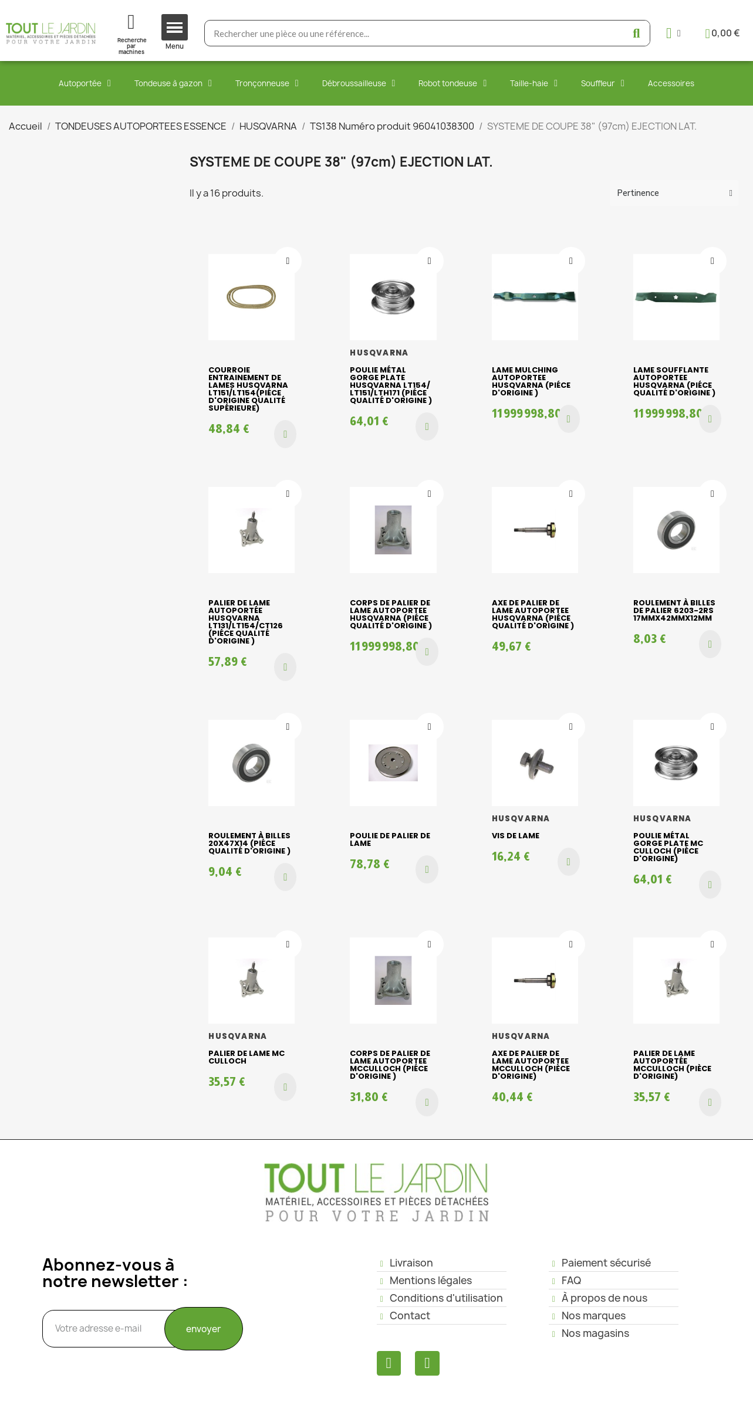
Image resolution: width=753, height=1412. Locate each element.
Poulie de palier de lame (390, 839)
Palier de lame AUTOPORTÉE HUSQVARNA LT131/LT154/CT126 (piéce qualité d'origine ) (245, 621)
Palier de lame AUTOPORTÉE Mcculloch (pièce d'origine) (672, 1065)
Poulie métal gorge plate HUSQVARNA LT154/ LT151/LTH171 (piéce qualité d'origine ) (391, 385)
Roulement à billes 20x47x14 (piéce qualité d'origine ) (249, 843)
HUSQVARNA (379, 352)
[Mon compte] (673, 33)
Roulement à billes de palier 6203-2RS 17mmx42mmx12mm (674, 610)
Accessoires (671, 83)
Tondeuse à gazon (173, 83)
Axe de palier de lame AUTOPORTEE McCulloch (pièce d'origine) (531, 1065)
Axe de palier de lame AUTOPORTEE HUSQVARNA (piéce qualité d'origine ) (533, 614)
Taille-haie (534, 83)
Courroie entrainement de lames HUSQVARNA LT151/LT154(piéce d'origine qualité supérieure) (248, 389)
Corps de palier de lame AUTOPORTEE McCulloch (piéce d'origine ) (390, 1065)
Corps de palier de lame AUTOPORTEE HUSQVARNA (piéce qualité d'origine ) (391, 614)
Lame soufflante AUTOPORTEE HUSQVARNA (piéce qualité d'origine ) (674, 381)
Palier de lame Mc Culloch (246, 1057)
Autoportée (85, 83)
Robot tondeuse (452, 83)
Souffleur (602, 83)
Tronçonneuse (267, 83)
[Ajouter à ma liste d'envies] (287, 261)
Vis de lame (515, 835)
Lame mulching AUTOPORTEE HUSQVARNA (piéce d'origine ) (531, 381)
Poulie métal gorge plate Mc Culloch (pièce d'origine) (668, 847)
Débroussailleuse (359, 83)
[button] (285, 434)
